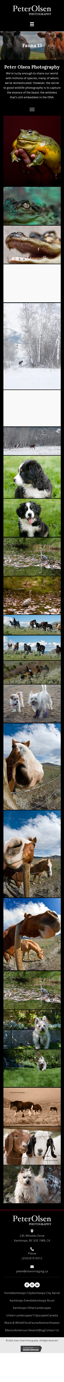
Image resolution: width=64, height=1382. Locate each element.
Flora (26, 1323)
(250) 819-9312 (32, 1258)
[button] (32, 109)
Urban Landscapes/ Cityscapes (27, 1315)
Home (8, 1293)
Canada (53, 1315)
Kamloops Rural (43, 1300)
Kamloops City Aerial (46, 1293)
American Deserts (26, 1330)
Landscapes (43, 1308)
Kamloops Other (24, 1308)
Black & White (13, 1323)
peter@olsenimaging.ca (32, 1271)
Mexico (10, 1330)
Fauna (34, 1323)
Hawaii (55, 1323)
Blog (41, 1330)
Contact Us (52, 1330)
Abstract (44, 1323)
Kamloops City (22, 1293)
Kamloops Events (21, 1300)
